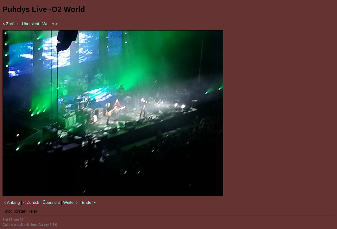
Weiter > (50, 23)
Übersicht (30, 23)
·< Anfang (11, 202)
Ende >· (89, 202)
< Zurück (11, 23)
